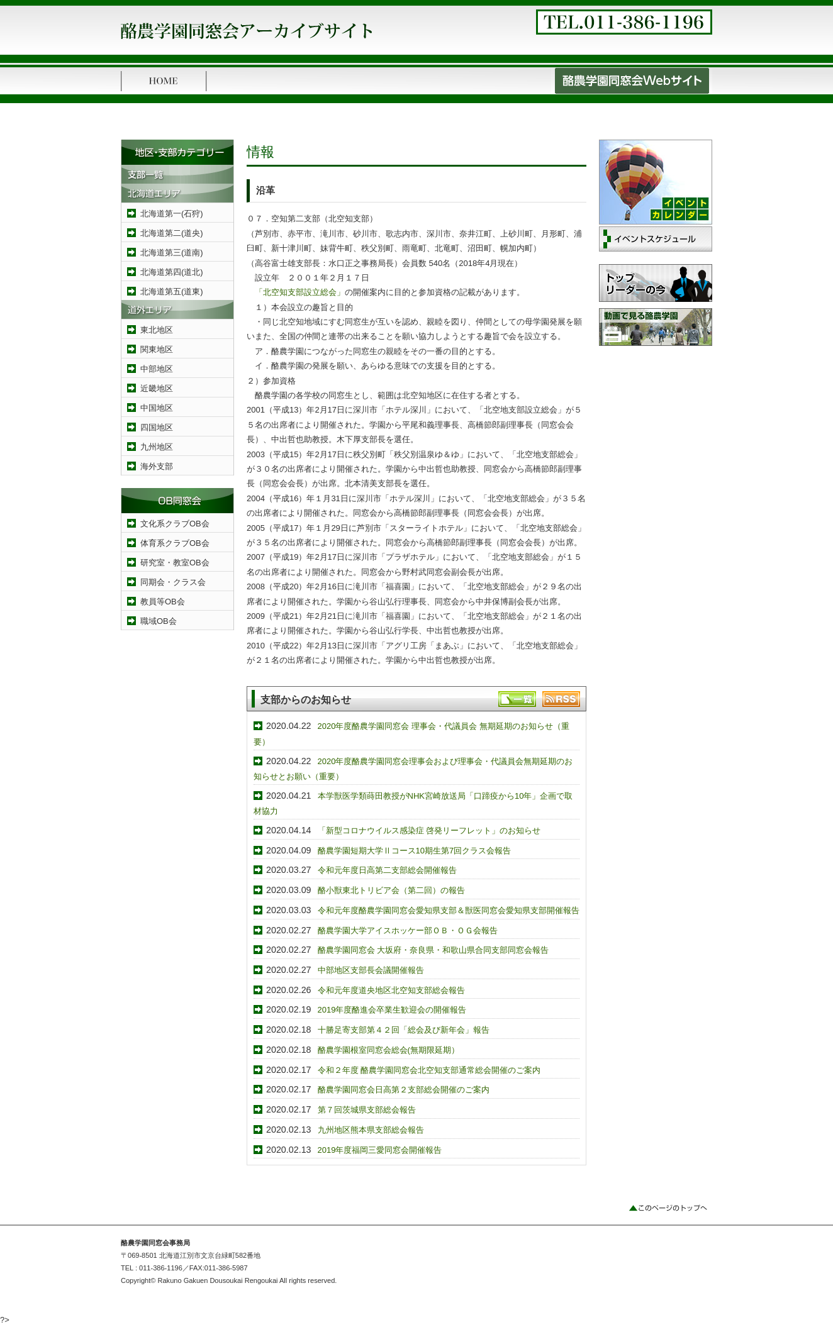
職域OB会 (158, 621)
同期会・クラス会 (173, 582)
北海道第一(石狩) (171, 213)
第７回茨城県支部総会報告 (367, 1109)
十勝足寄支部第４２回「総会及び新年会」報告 (403, 1030)
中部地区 (156, 369)
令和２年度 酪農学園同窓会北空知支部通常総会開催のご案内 (429, 1070)
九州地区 (156, 447)
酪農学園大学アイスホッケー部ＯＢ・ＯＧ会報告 (408, 930)
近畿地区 (156, 388)
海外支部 (156, 466)
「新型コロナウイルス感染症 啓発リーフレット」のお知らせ (429, 830)
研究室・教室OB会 (175, 562)
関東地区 (156, 349)
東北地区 (156, 330)
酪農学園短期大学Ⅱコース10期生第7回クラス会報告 (415, 850)
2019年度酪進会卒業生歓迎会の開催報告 (392, 1009)
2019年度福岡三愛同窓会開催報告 (380, 1150)
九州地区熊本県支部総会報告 (371, 1130)
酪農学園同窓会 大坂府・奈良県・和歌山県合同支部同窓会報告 (433, 950)
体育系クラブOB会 (175, 543)
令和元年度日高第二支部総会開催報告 (387, 870)
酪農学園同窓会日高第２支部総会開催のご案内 (403, 1089)
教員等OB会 (162, 601)
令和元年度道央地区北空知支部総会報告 (391, 990)
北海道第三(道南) (171, 252)
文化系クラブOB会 (175, 523)
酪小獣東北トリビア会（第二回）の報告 (391, 890)
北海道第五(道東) (171, 291)
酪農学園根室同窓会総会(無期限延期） (388, 1050)
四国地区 (156, 427)
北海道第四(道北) (171, 272)
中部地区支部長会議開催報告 (371, 970)
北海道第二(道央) (171, 233)
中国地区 (156, 408)
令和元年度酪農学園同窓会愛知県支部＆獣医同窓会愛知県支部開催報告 (448, 910)
